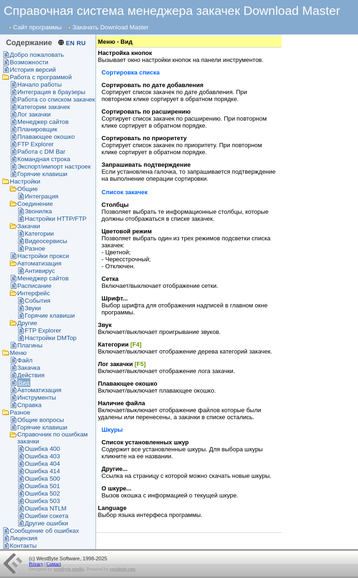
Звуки (33, 308)
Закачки (28, 226)
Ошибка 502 (42, 493)
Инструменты (36, 397)
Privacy (36, 563)
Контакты (23, 545)
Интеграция (41, 196)
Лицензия (23, 538)
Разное (35, 248)
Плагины (29, 345)
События (37, 300)
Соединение (35, 203)
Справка (29, 404)
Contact (54, 563)
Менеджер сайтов (43, 121)
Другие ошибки (46, 523)
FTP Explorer (35, 144)
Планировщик (37, 129)
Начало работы (39, 84)
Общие (27, 188)
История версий (33, 69)
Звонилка (38, 211)
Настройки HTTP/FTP (56, 218)
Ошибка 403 (42, 456)
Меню (18, 352)
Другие (27, 323)
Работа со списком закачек (56, 99)
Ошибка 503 (42, 500)
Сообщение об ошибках (44, 530)
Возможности (29, 62)
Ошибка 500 (42, 478)
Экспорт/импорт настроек (54, 166)
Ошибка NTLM (46, 508)
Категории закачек (43, 106)
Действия (30, 375)
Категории (39, 233)
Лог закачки (34, 114)
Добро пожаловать (37, 54)
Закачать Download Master (110, 27)
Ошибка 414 (42, 471)
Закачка (28, 367)
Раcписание (34, 285)
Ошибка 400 (42, 448)
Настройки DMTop (50, 337)
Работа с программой (41, 77)
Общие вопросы (40, 419)
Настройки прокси (43, 255)
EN (70, 43)
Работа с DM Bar (41, 151)
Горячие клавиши (42, 173)
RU (80, 43)
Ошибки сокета (47, 515)
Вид (23, 382)
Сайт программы (37, 27)
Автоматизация (39, 263)
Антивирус (40, 270)
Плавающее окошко (46, 136)
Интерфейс (33, 293)
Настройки (25, 181)
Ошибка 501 (42, 486)
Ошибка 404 (42, 463)
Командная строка (43, 159)
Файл (25, 360)
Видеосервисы (46, 241)
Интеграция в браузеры (51, 91)
